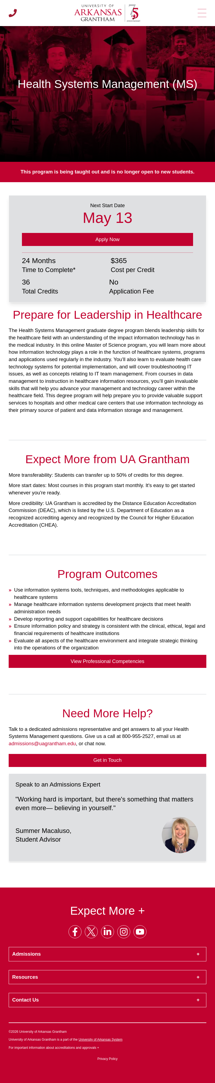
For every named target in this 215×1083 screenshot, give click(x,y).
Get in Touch (107, 760)
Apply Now (107, 239)
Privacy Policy (107, 1059)
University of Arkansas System (100, 1039)
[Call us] (13, 13)
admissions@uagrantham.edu (42, 743)
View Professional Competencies (107, 661)
